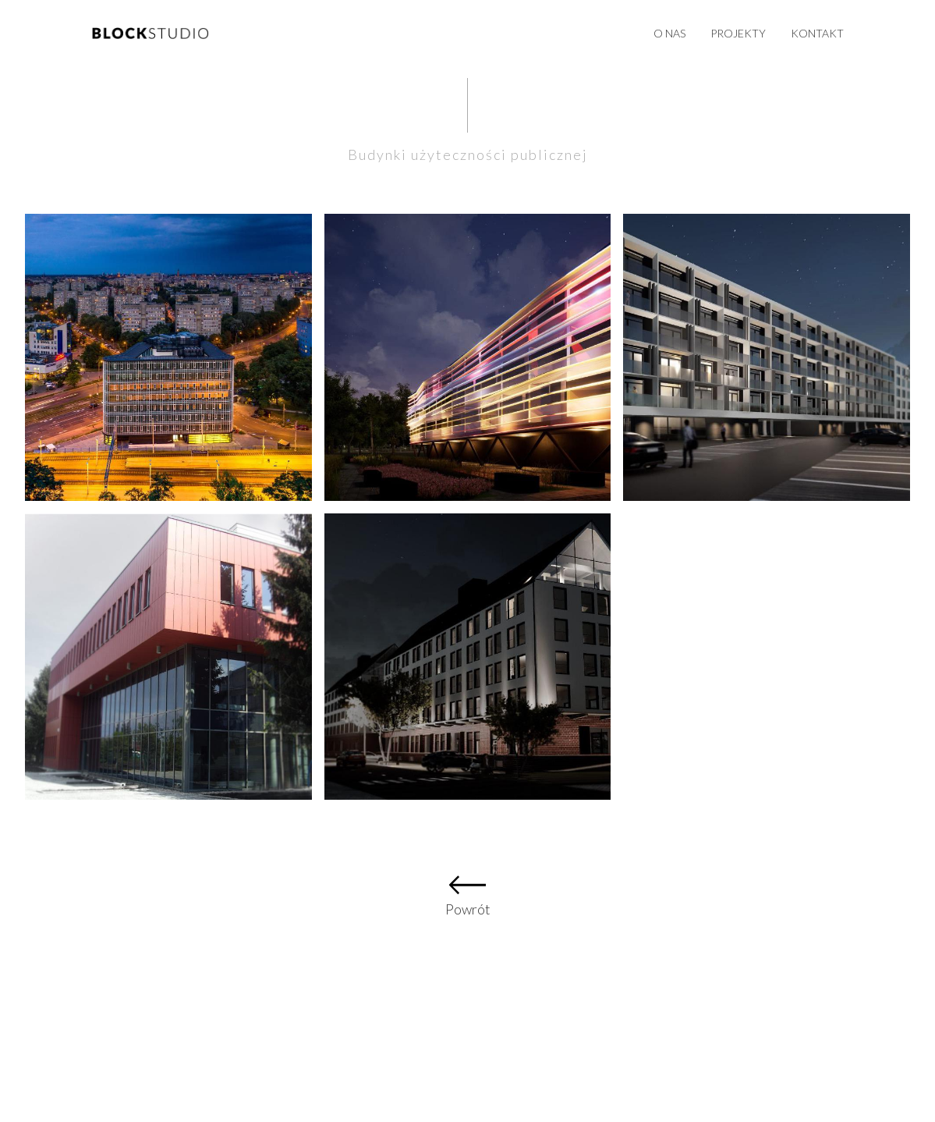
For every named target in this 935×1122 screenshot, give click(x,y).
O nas (669, 33)
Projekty (738, 33)
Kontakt (817, 33)
